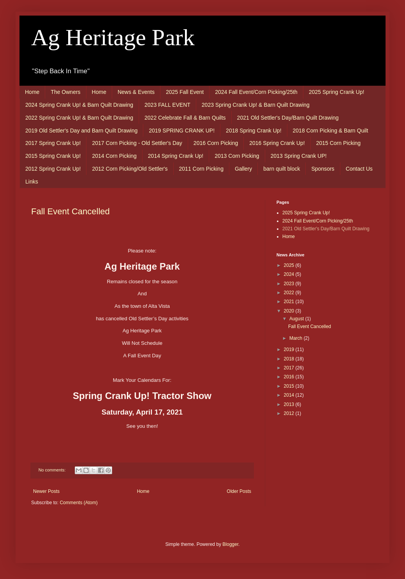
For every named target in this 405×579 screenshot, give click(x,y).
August (297, 318)
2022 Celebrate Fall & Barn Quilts (185, 118)
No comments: (53, 470)
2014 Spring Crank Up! (175, 156)
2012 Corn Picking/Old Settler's (129, 169)
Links (31, 181)
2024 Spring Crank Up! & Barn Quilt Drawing (79, 105)
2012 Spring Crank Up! (53, 169)
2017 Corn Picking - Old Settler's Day (137, 143)
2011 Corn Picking (201, 169)
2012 (290, 413)
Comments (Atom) (78, 502)
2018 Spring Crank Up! (253, 130)
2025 (290, 265)
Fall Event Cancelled (70, 211)
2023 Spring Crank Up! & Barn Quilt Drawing (256, 105)
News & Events (136, 92)
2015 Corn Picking (338, 143)
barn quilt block (281, 169)
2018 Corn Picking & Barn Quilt (330, 130)
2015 (290, 386)
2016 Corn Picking (216, 143)
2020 (290, 311)
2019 (290, 349)
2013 (290, 404)
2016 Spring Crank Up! (277, 143)
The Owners (65, 92)
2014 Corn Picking (114, 156)
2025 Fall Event (185, 92)
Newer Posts (46, 491)
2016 (290, 377)
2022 (290, 292)
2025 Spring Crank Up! (336, 92)
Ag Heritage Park (113, 37)
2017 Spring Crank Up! (53, 143)
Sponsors (322, 169)
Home (32, 92)
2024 (290, 274)
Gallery (243, 169)
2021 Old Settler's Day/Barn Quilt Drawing (288, 118)
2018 (290, 359)
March (296, 338)
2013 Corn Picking (237, 156)
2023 (290, 283)
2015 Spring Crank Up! (53, 156)
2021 (290, 301)
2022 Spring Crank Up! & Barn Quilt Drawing (79, 118)
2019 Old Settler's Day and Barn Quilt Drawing (81, 130)
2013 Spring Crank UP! (299, 156)
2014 (290, 395)
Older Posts (239, 491)
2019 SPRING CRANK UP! (182, 130)
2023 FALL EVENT (167, 105)
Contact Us (359, 169)
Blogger (230, 544)
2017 (290, 368)
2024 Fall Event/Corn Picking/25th (256, 92)
